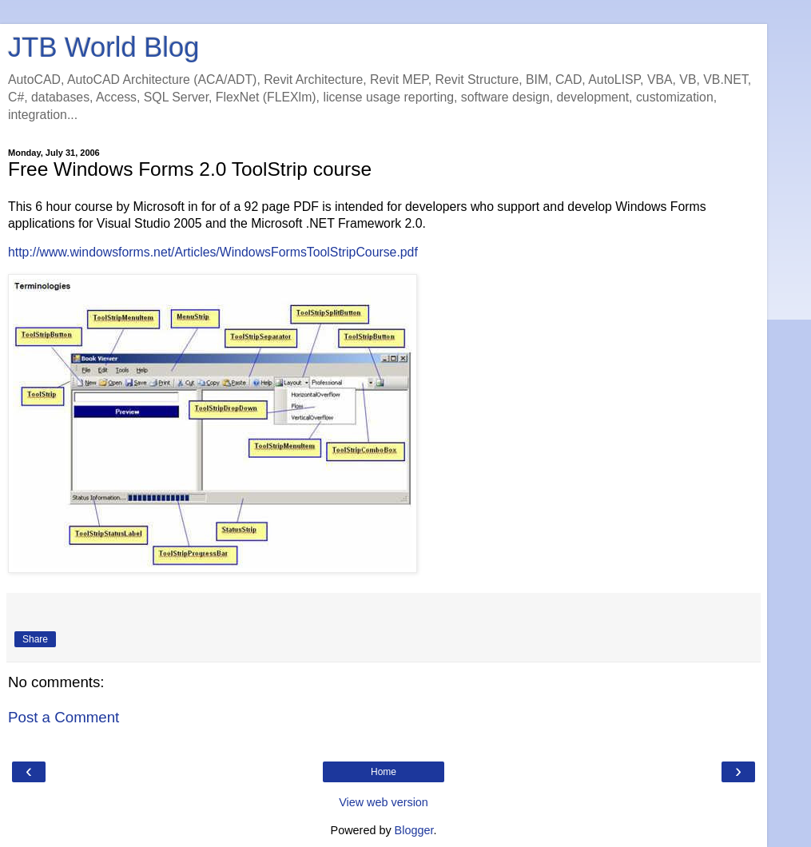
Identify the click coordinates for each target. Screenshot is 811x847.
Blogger (414, 830)
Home (383, 771)
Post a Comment (63, 717)
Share (35, 639)
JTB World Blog (103, 47)
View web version (383, 802)
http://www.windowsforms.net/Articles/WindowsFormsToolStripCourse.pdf (213, 252)
